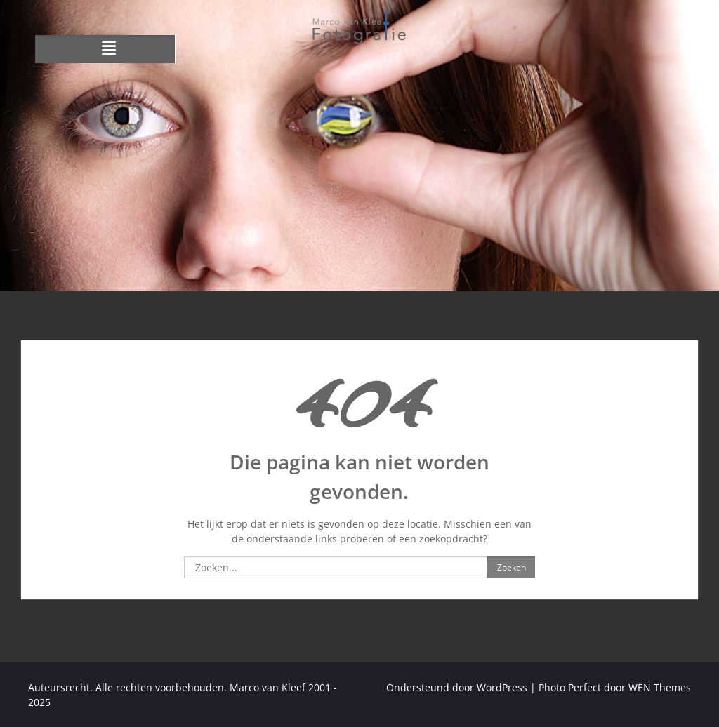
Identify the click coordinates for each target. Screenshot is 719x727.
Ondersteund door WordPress (456, 687)
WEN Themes (659, 687)
